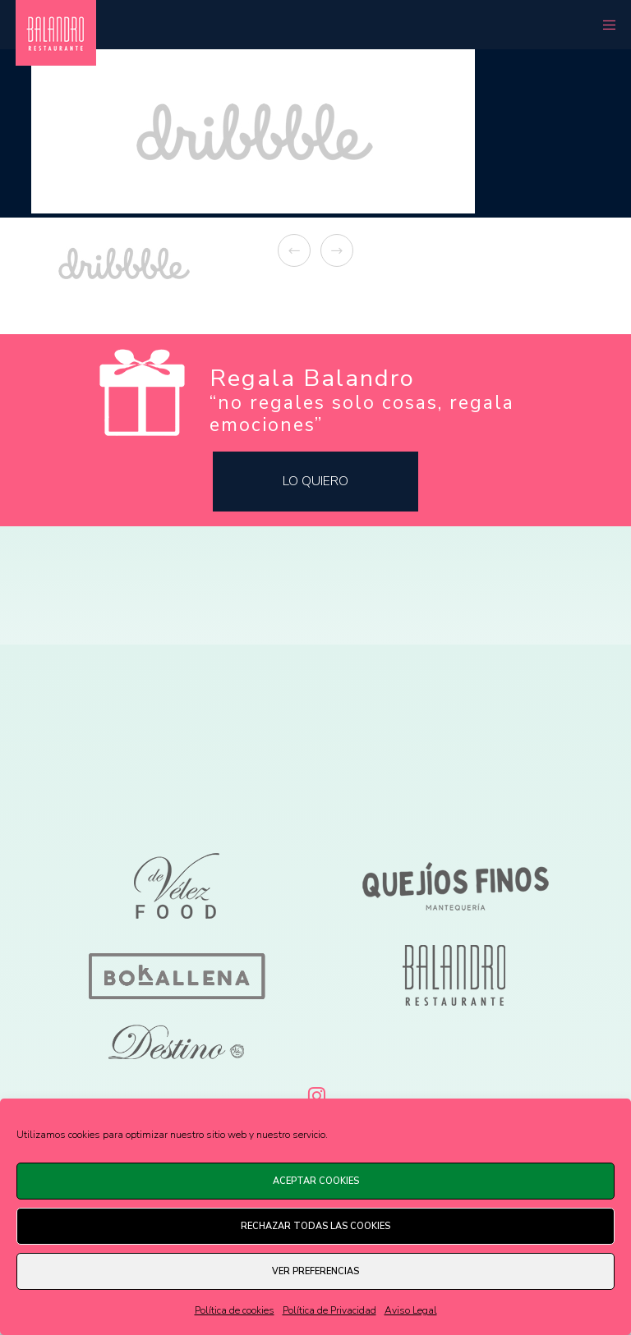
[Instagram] (315, 1093)
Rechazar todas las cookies (315, 1226)
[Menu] (604, 24)
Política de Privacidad (329, 1310)
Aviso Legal (411, 1310)
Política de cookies (234, 1310)
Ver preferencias (315, 1271)
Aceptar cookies (316, 1181)
